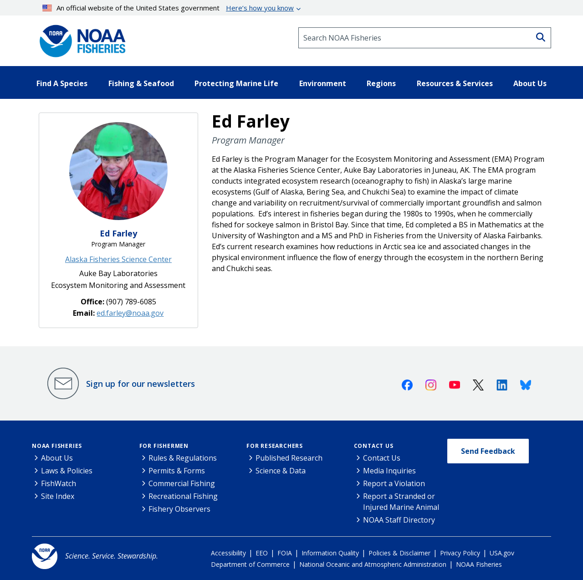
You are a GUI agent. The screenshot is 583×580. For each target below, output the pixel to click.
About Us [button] (530, 83)
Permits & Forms (176, 471)
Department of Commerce (250, 564)
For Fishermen (164, 446)
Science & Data (281, 471)
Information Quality (330, 553)
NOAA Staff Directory (399, 520)
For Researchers (274, 446)
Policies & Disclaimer (399, 553)
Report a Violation (394, 483)
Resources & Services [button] (455, 83)
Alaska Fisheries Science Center (118, 259)
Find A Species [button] (61, 83)
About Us (57, 458)
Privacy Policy (460, 553)
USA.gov (502, 553)
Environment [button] (322, 83)
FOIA (284, 553)
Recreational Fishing (183, 496)
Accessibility (228, 553)
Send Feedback (488, 451)
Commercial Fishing (181, 483)
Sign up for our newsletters (140, 383)
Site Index (57, 496)
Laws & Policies (66, 471)
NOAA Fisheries (57, 446)
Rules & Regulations (182, 458)
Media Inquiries (389, 471)
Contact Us (374, 446)
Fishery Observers (179, 509)
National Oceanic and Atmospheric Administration (372, 564)
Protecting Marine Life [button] (236, 83)
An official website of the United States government (168, 7)
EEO (262, 553)
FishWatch (58, 483)
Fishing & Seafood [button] (141, 83)
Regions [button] (381, 83)
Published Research (289, 458)
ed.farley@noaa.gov (130, 313)
